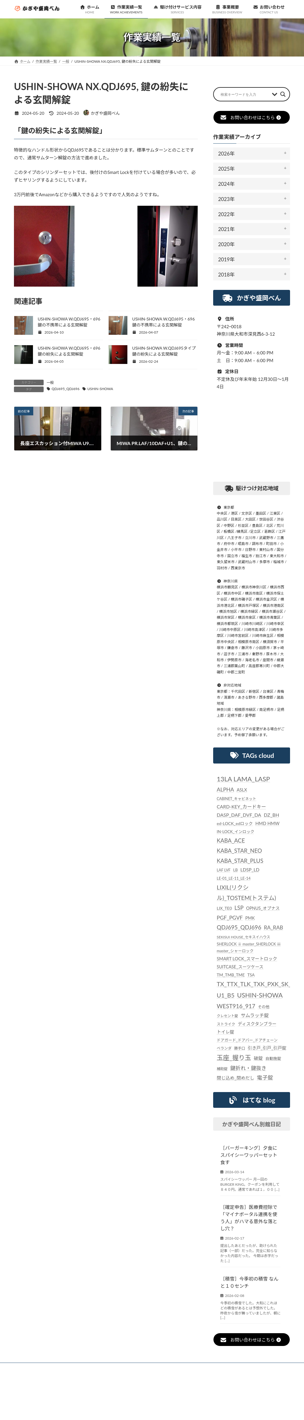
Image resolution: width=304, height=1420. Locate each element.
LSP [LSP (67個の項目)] (239, 907)
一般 (50, 382)
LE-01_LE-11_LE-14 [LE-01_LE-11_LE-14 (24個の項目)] (234, 878)
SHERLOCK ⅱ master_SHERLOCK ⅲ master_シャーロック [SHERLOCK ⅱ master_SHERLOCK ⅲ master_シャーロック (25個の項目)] (249, 947)
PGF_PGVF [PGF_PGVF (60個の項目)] (230, 917)
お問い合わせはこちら (250, 117)
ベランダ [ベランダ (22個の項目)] (224, 1048)
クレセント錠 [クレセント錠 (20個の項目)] (227, 1016)
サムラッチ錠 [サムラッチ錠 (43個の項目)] (255, 1015)
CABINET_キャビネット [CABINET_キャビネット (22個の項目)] (236, 798)
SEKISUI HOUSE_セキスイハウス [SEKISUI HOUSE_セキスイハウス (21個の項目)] (243, 936)
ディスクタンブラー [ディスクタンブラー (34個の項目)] (257, 1023)
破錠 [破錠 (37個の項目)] (258, 1058)
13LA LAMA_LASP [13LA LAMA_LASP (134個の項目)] (243, 779)
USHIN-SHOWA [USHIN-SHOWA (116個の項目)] (259, 995)
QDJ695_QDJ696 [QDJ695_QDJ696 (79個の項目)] (239, 927)
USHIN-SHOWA (100, 389)
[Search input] (245, 94)
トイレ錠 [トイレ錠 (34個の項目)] (225, 1031)
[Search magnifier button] (283, 94)
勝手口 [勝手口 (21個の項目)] (239, 1048)
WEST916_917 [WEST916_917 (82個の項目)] (236, 1005)
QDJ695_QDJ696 (66, 389)
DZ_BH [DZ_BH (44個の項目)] (271, 815)
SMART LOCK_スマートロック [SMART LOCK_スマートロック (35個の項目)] (247, 958)
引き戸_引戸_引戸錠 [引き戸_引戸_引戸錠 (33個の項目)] (267, 1047)
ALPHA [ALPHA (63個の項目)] (225, 789)
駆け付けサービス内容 (144, 1368)
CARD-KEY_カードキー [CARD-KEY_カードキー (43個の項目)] (241, 806)
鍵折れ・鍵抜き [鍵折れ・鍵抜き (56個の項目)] (248, 1068)
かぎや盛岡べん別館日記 (251, 1124)
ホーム (28, 1368)
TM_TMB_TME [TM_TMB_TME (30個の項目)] (231, 974)
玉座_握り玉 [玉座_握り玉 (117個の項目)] (234, 1057)
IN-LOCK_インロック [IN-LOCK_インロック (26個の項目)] (235, 831)
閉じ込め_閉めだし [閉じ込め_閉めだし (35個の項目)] (235, 1077)
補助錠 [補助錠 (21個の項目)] (222, 1068)
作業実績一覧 (99, 1368)
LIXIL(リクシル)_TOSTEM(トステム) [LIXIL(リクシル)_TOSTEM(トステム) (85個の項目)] (246, 892)
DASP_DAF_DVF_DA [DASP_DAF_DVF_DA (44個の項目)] (239, 815)
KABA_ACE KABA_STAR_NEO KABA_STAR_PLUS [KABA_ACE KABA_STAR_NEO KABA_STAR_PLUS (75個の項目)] (240, 850)
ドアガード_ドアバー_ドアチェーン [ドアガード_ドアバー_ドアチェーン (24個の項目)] (247, 1040)
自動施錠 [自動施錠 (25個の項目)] (273, 1058)
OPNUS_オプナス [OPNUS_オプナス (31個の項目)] (263, 908)
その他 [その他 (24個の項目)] (263, 1006)
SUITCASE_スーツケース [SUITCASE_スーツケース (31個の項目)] (240, 966)
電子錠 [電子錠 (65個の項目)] (265, 1077)
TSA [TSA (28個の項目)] (251, 974)
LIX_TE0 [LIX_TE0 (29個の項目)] (224, 908)
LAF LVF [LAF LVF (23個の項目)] (224, 870)
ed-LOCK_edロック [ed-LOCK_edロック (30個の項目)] (235, 823)
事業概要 (186, 1368)
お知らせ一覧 (60, 1368)
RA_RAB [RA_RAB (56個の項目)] (273, 927)
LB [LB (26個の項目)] (235, 870)
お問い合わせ (33, 1371)
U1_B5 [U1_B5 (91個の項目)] (226, 995)
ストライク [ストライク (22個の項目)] (226, 1024)
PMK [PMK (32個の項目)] (250, 918)
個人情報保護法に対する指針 (233, 1368)
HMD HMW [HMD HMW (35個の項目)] (267, 823)
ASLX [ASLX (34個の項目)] (242, 789)
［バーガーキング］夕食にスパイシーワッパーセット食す (248, 1155)
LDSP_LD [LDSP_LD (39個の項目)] (249, 869)
